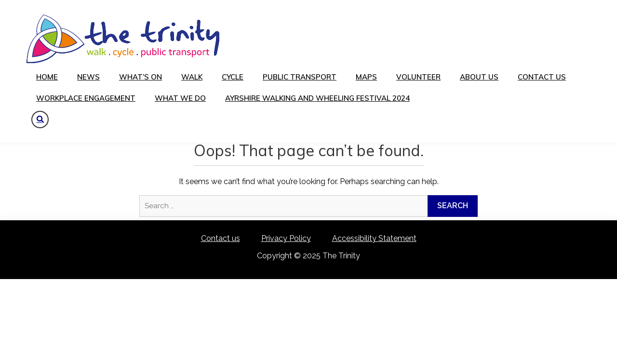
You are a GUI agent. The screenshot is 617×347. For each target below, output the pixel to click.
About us (479, 76)
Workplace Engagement (85, 98)
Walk (191, 76)
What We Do (180, 98)
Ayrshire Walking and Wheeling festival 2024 (317, 98)
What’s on (140, 76)
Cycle (232, 76)
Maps (366, 76)
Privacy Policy (286, 238)
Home (47, 76)
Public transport (299, 76)
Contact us (542, 76)
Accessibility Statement (374, 238)
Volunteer (418, 76)
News (88, 76)
